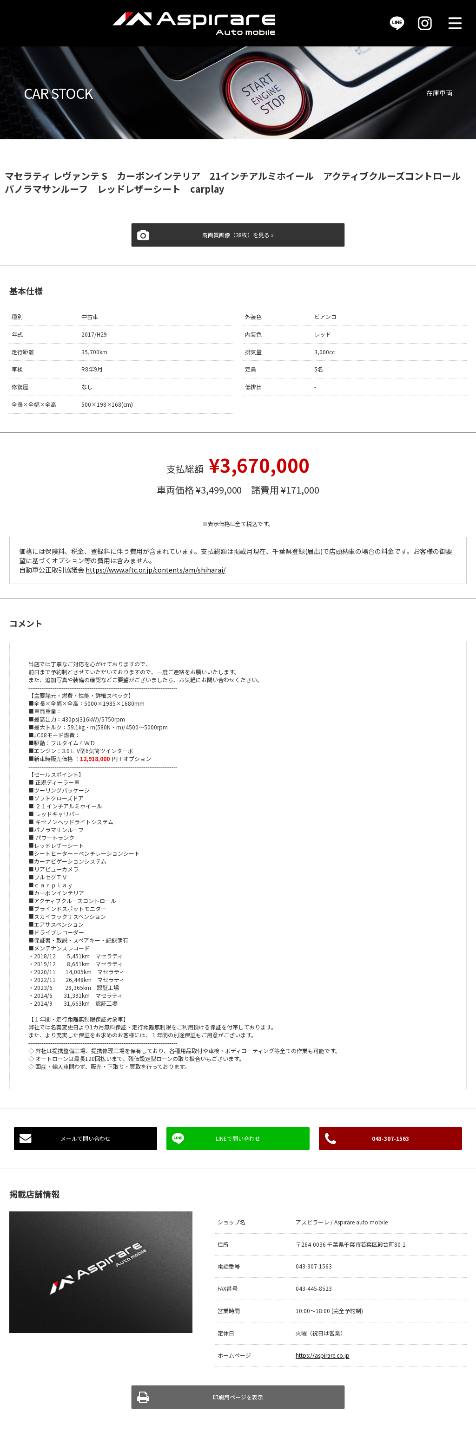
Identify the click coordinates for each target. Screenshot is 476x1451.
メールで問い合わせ (85, 1138)
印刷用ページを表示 (238, 1397)
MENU (455, 23)
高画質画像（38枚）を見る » (238, 235)
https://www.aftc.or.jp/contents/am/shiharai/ (155, 569)
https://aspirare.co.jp (323, 1355)
